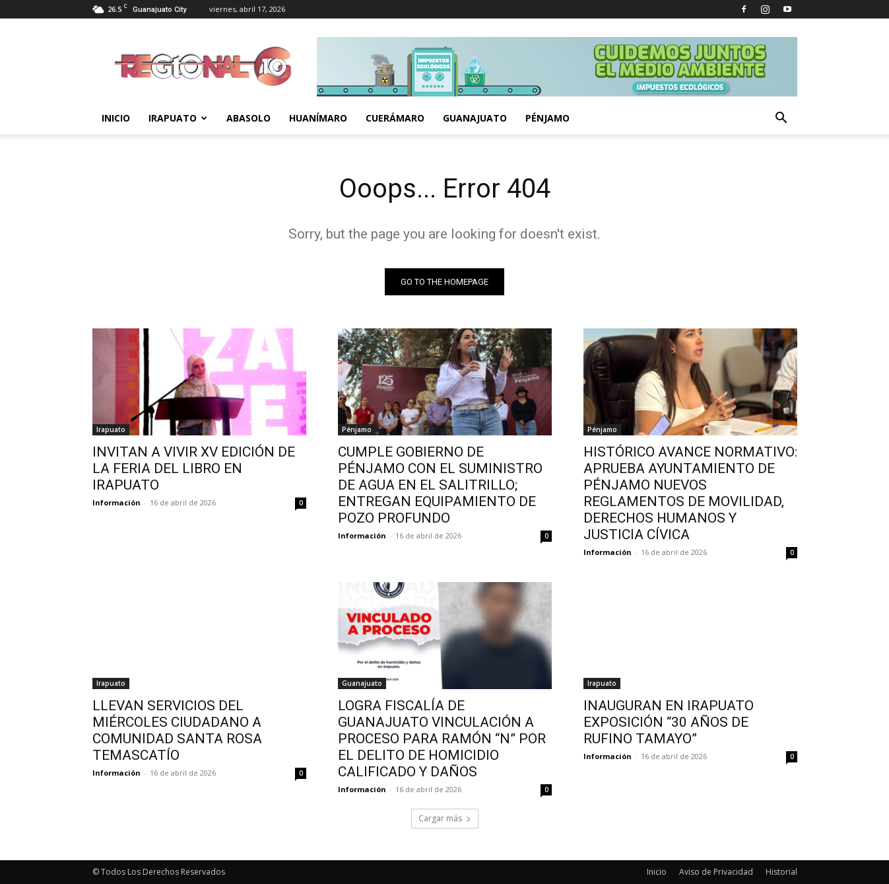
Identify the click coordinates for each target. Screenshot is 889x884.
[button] (781, 119)
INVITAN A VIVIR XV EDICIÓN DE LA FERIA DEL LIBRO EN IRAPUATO (193, 468)
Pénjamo (547, 118)
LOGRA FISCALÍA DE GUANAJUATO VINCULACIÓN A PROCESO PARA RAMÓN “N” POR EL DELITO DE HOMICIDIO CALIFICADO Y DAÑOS (442, 739)
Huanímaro (318, 118)
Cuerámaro (395, 118)
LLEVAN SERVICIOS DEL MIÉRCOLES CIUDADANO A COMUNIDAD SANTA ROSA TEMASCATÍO (177, 730)
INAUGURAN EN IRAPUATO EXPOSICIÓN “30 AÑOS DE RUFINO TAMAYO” (668, 722)
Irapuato (177, 118)
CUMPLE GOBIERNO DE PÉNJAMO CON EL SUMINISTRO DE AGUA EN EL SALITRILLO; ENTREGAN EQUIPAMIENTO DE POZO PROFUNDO (440, 485)
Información (116, 502)
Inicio (116, 118)
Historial (781, 871)
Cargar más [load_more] (444, 818)
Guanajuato (475, 118)
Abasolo (248, 118)
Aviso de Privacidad (716, 871)
